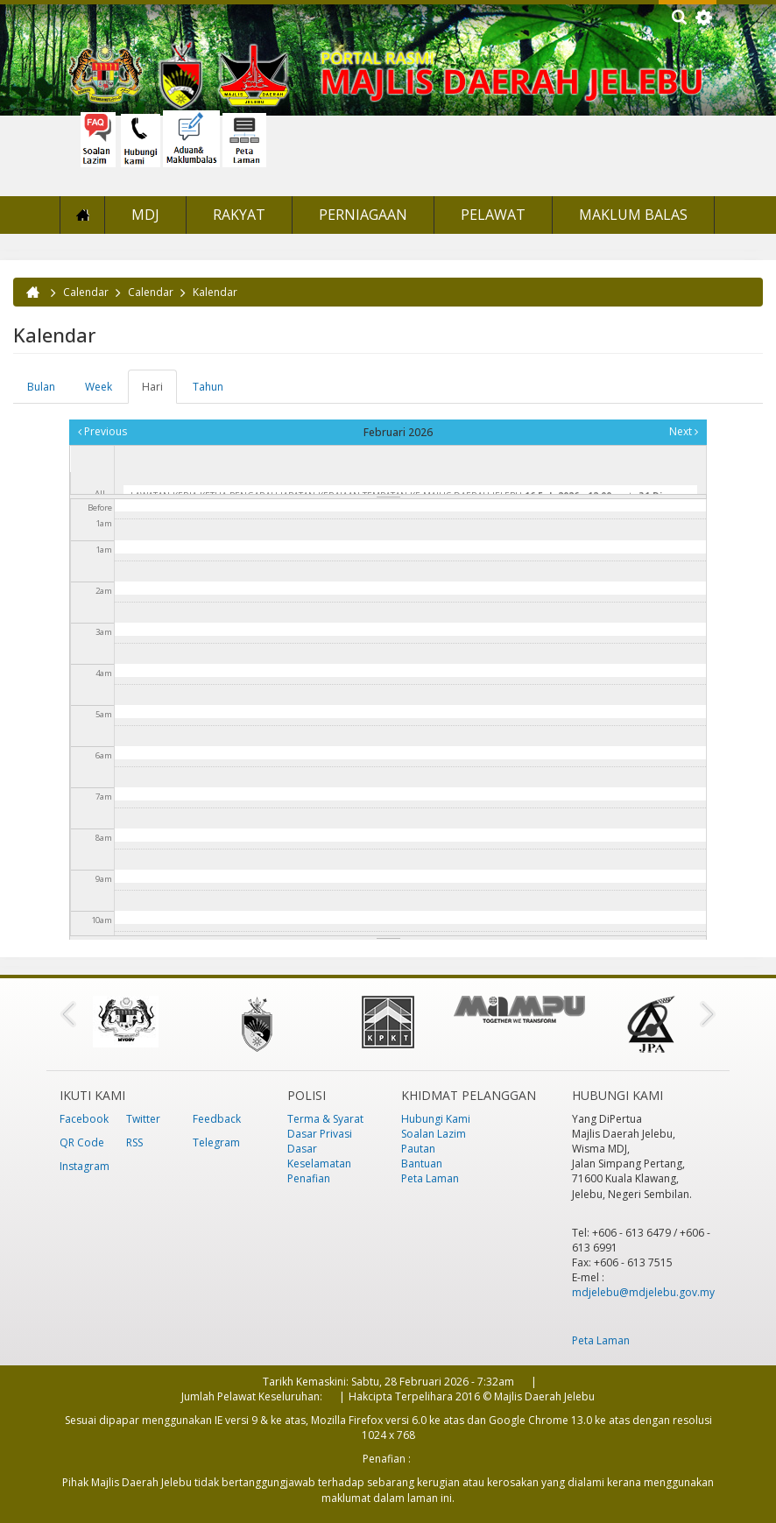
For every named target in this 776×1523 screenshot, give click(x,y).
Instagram (84, 1166)
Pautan (418, 1148)
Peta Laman (430, 1178)
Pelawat (493, 214)
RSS (134, 1142)
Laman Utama (82, 215)
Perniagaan (363, 214)
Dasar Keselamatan (319, 1156)
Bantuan (421, 1163)
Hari (159, 391)
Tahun (208, 386)
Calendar (86, 292)
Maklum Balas (633, 214)
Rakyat (239, 214)
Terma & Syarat (325, 1118)
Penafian (308, 1178)
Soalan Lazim (433, 1133)
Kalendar (215, 292)
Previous (102, 431)
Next (683, 431)
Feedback (217, 1118)
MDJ (145, 214)
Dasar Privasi (319, 1133)
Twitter (143, 1118)
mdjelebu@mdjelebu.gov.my (643, 1292)
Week (98, 386)
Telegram (216, 1142)
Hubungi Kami (435, 1118)
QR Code (82, 1142)
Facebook (84, 1118)
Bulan (41, 386)
